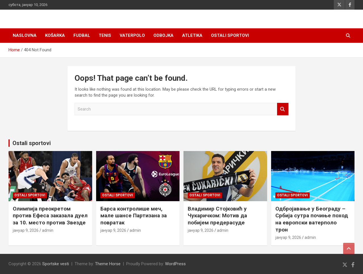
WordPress (175, 263)
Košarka (55, 35)
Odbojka (163, 35)
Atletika (192, 35)
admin (47, 230)
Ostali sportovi (230, 35)
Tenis (105, 35)
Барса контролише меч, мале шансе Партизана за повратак (133, 215)
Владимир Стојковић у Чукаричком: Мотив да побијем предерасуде (217, 215)
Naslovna (25, 35)
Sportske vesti (55, 263)
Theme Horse (108, 263)
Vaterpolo (132, 35)
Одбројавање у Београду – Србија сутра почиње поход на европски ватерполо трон (311, 219)
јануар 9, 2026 (26, 230)
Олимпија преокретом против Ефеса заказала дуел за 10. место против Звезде (50, 215)
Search (282, 109)
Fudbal (81, 35)
